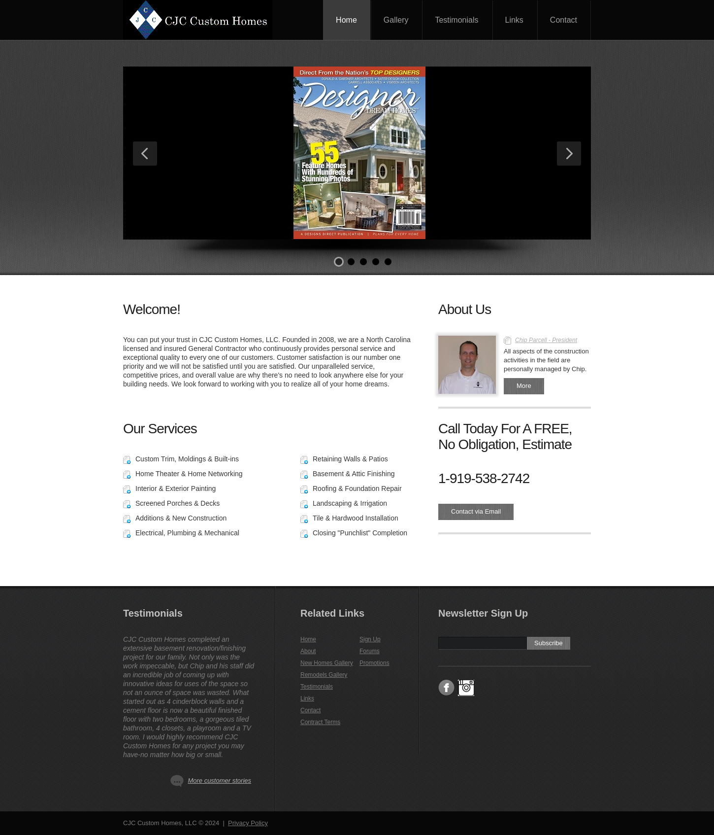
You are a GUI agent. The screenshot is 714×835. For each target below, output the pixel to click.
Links (514, 20)
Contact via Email (476, 511)
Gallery (396, 20)
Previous (145, 153)
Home (346, 20)
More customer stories (219, 780)
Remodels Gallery (323, 674)
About (308, 651)
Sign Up (370, 639)
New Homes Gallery (326, 663)
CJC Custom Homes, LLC (209, 19)
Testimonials (456, 20)
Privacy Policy (248, 823)
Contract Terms (320, 722)
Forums (369, 651)
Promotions (374, 663)
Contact (563, 20)
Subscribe (548, 643)
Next (569, 153)
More (524, 385)
